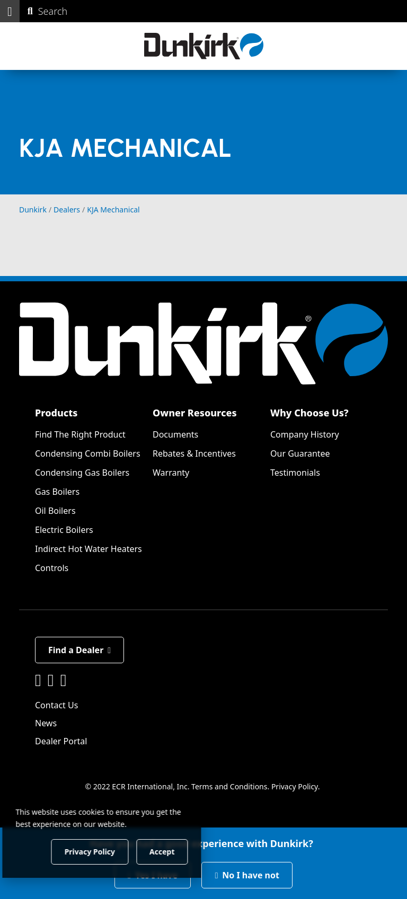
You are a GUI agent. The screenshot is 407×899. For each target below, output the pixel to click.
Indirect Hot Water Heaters (88, 549)
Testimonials (295, 472)
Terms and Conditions (229, 786)
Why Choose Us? (309, 412)
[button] (10, 11)
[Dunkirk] (203, 46)
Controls (51, 568)
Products (56, 412)
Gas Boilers (57, 491)
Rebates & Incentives (194, 453)
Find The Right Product (80, 434)
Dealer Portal (61, 741)
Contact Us (56, 705)
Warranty (171, 472)
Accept (181, 851)
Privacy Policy (294, 786)
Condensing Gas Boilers (82, 472)
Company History (304, 434)
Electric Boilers (64, 530)
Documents (175, 434)
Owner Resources (195, 412)
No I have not (247, 875)
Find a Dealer (79, 650)
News (46, 723)
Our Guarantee (300, 453)
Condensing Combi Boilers (87, 453)
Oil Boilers (55, 511)
